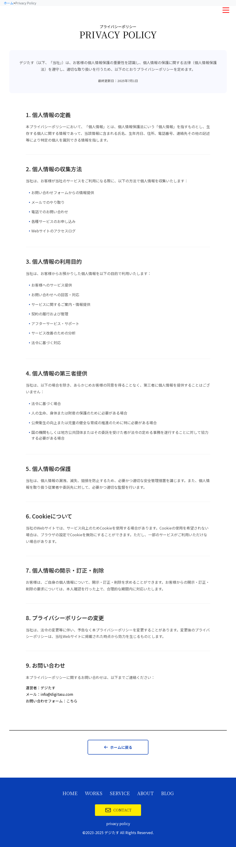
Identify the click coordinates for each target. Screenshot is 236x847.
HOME (69, 794)
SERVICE (120, 794)
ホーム (8, 3)
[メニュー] (225, 10)
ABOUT (145, 794)
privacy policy (118, 823)
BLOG (167, 794)
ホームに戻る (118, 747)
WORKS (93, 794)
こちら (71, 701)
